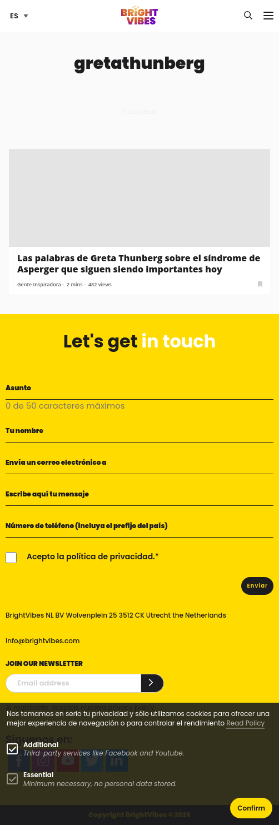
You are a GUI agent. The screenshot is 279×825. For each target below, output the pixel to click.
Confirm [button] (251, 808)
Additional (40, 744)
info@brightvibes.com (42, 640)
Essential (38, 774)
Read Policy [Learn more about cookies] (245, 723)
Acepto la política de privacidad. (91, 556)
